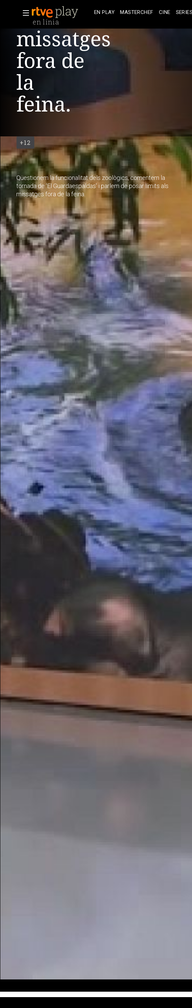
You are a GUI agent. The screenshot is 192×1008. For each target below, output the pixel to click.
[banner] (61, 12)
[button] (23, 12)
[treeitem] (104, 12)
